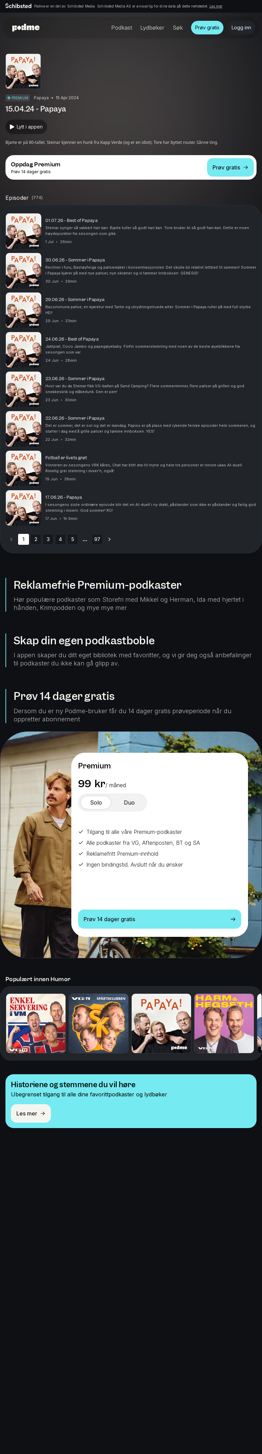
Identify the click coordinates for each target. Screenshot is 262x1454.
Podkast (121, 27)
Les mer (215, 6)
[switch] (96, 802)
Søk (178, 27)
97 (97, 539)
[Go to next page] (109, 539)
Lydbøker (152, 27)
